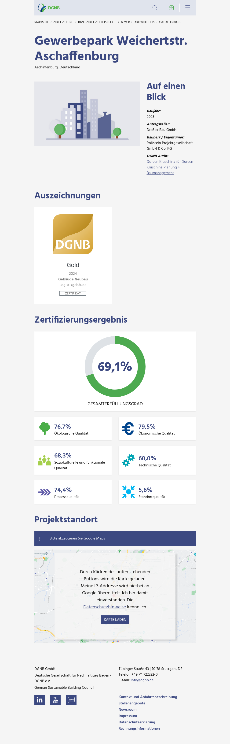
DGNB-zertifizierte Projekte (97, 22)
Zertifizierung (63, 22)
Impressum (128, 716)
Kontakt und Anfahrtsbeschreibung (148, 697)
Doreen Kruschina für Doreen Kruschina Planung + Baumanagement (170, 167)
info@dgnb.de (142, 680)
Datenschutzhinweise (104, 607)
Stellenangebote (132, 703)
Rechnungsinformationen (139, 729)
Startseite (41, 22)
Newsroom (127, 710)
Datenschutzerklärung (137, 722)
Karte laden (115, 620)
